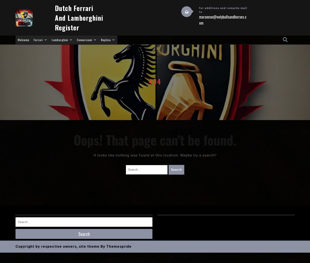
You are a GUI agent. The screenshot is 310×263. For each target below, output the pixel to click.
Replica (108, 40)
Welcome (23, 40)
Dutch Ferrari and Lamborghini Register (79, 17)
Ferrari (40, 40)
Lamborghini (62, 40)
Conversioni (87, 40)
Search (176, 170)
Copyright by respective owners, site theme (57, 246)
